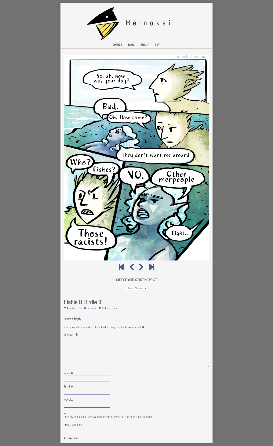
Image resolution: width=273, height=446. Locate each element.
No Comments (109, 308)
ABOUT (144, 45)
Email (69, 386)
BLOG (131, 45)
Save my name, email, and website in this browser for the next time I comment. (109, 417)
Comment (72, 335)
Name (69, 373)
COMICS (117, 45)
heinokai (91, 308)
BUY (157, 45)
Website (68, 400)
